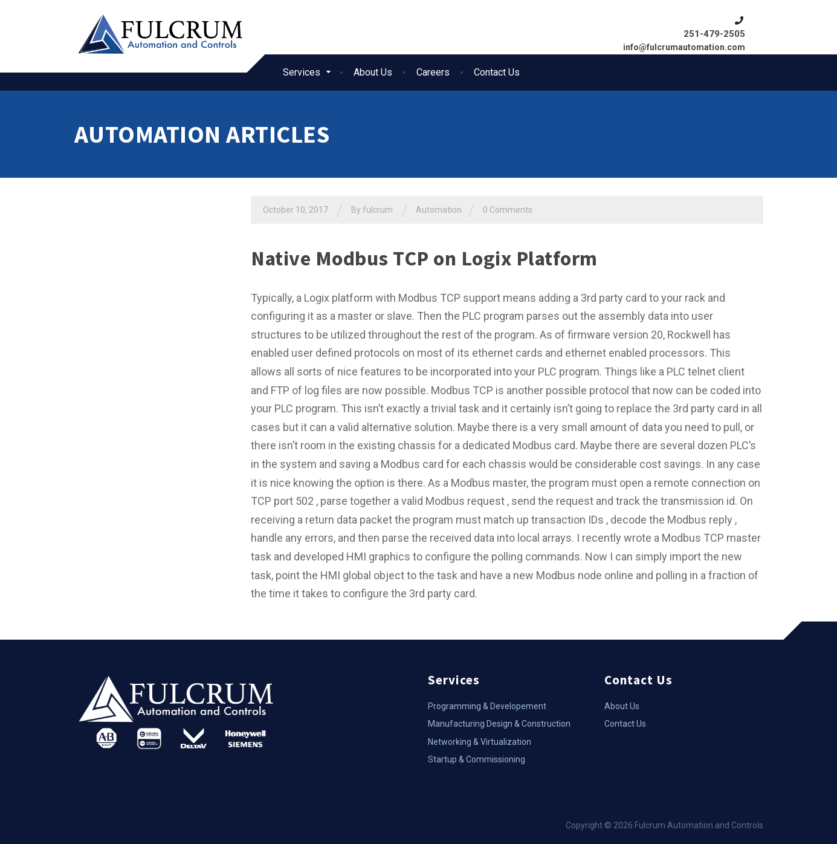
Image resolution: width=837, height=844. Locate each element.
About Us (373, 72)
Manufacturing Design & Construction (499, 724)
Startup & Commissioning (476, 759)
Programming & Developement (487, 706)
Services (301, 72)
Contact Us (497, 72)
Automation (439, 210)
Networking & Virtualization (479, 742)
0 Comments (507, 210)
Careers (433, 72)
